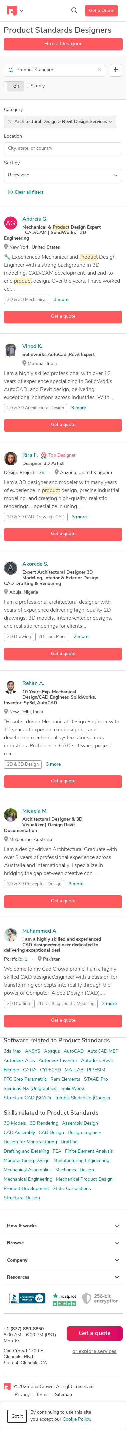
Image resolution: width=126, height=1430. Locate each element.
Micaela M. (35, 811)
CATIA (29, 1070)
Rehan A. (33, 683)
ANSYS (32, 1051)
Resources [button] (63, 1277)
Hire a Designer (63, 44)
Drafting (69, 1142)
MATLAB (74, 1070)
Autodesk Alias (19, 1060)
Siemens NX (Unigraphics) (31, 1088)
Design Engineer (84, 1132)
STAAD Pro (96, 1079)
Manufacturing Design (27, 1160)
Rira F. (30, 455)
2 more (81, 636)
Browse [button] (63, 1243)
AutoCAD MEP (102, 1051)
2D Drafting (18, 1004)
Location (13, 136)
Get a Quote (101, 10)
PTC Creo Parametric (25, 1079)
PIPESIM (96, 1070)
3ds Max (12, 1051)
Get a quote (63, 316)
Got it (17, 1416)
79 (41, 472)
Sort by (12, 163)
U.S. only (35, 86)
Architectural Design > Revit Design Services (63, 121)
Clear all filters (26, 192)
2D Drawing (19, 637)
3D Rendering (44, 1123)
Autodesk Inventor (58, 1060)
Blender (11, 1070)
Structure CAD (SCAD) (27, 1098)
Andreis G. (35, 219)
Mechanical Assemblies (28, 1170)
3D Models (15, 1123)
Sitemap (63, 1394)
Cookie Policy (76, 1419)
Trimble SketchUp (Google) (82, 1098)
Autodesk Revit (97, 1060)
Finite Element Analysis (89, 1151)
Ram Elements (65, 1079)
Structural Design (22, 1198)
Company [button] (63, 1260)
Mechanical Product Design (84, 1179)
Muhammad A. (40, 931)
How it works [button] (63, 1226)
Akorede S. (35, 564)
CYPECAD (50, 1070)
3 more (61, 299)
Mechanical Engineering (28, 1179)
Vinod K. (32, 346)
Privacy (22, 1394)
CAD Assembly (19, 1132)
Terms (42, 1394)
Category (13, 109)
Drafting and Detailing (26, 1151)
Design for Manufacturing (30, 1142)
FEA (57, 1151)
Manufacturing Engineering (81, 1160)
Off (16, 87)
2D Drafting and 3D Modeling (66, 1004)
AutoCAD (74, 1051)
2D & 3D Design (23, 764)
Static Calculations (72, 1188)
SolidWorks (73, 1088)
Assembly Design (80, 1123)
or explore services (94, 1351)
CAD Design (51, 1132)
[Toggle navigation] (15, 10)
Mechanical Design (74, 1170)
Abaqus (52, 1051)
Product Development (26, 1188)
